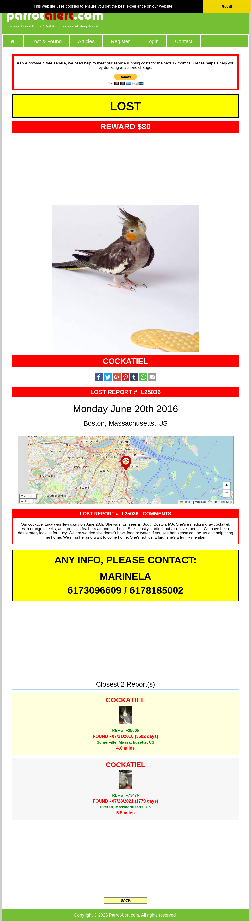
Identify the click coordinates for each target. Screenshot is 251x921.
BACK (125, 900)
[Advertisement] (188, 16)
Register (120, 41)
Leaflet (186, 502)
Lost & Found (46, 41)
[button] (125, 463)
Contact (184, 41)
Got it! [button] (227, 6)
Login (152, 41)
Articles (86, 41)
